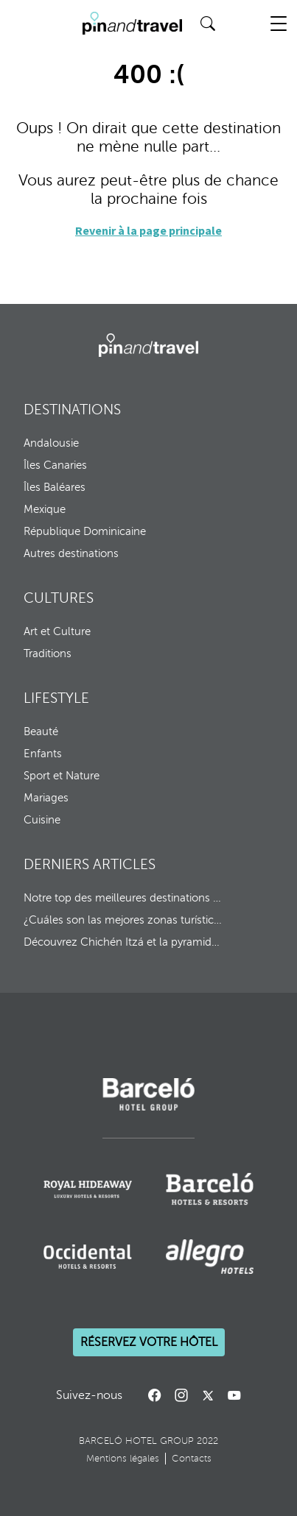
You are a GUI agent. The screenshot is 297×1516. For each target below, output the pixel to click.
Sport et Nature (61, 776)
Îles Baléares (54, 487)
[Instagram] (181, 1395)
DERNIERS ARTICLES (90, 864)
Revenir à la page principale (148, 230)
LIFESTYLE (56, 698)
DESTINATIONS (72, 409)
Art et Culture (57, 631)
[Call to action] (207, 1395)
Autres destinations (71, 553)
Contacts (192, 1458)
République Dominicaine (85, 531)
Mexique (45, 509)
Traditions (47, 653)
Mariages (46, 798)
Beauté (41, 731)
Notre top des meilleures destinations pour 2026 (123, 898)
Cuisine (42, 820)
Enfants (43, 753)
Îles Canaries (55, 465)
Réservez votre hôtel (148, 1342)
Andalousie (51, 443)
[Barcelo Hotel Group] (148, 344)
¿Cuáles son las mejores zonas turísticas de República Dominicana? (123, 920)
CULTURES (59, 598)
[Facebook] (154, 1395)
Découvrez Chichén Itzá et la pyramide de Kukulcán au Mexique (123, 942)
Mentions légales (122, 1458)
